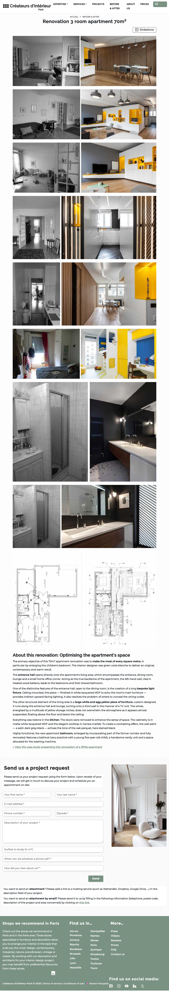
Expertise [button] (59, 4)
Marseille (75, 967)
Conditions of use (74, 988)
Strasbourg (97, 954)
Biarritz (74, 944)
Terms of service (52, 988)
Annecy (74, 939)
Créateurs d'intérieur (23, 7)
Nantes (95, 935)
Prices (144, 4)
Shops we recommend (27, 925)
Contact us (160, 4)
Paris (93, 945)
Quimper (96, 949)
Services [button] (79, 4)
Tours (93, 968)
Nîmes (94, 940)
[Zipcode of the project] (79, 813)
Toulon (94, 958)
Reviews (116, 940)
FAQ (113, 949)
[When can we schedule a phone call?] (52, 859)
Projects (98, 4)
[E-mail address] (52, 804)
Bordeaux (76, 949)
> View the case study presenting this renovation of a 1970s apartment (57, 747)
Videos (115, 935)
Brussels (75, 953)
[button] (84, 342)
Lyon (73, 963)
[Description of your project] (52, 831)
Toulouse (96, 963)
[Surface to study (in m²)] (52, 849)
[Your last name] (79, 794)
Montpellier (97, 931)
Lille (72, 958)
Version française (97, 988)
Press (114, 931)
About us (131, 6)
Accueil (73, 17)
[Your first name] (26, 794)
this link (84, 902)
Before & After (115, 6)
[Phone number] (26, 813)
